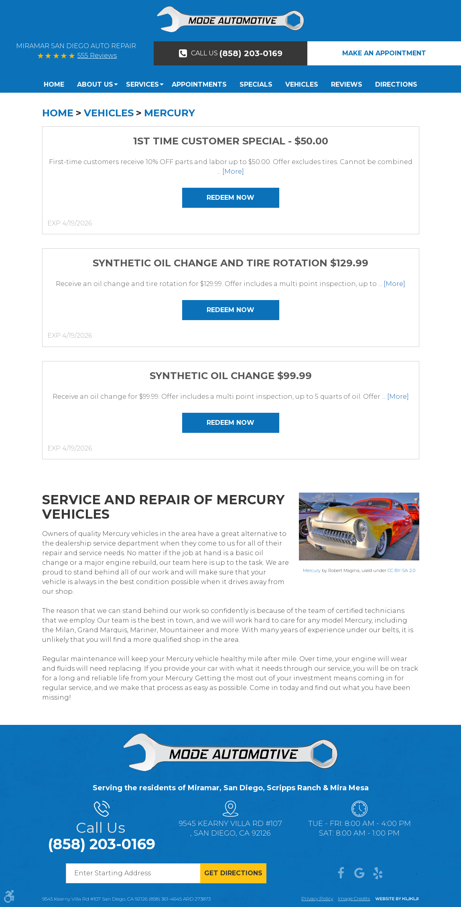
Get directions (233, 873)
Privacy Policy (317, 898)
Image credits (354, 898)
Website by (397, 899)
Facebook (341, 873)
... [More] (230, 171)
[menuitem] (57, 85)
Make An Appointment (384, 53)
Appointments (199, 84)
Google (359, 873)
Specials (256, 84)
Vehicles (301, 84)
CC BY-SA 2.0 (401, 570)
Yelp (378, 873)
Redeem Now (230, 197)
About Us (95, 84)
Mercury (169, 113)
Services (142, 84)
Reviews (346, 84)
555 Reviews (97, 55)
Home (54, 84)
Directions (396, 84)
